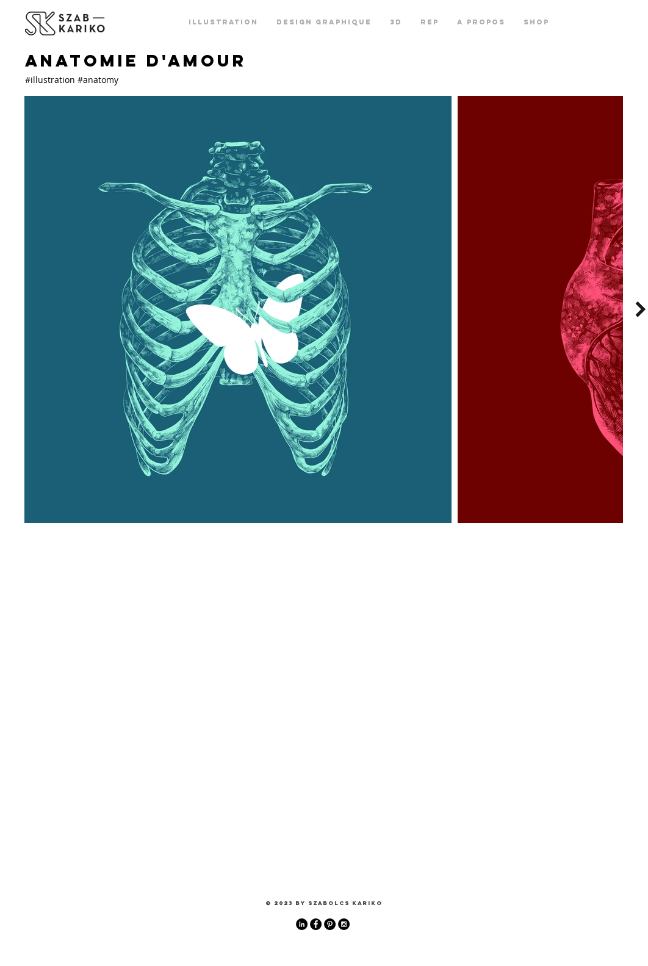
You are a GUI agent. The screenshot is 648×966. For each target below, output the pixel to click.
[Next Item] (640, 309)
